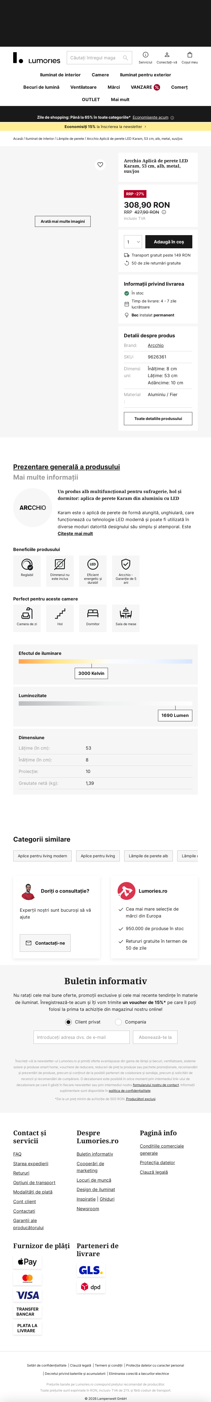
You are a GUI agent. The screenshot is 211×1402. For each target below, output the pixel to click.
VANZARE (145, 53)
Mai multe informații (45, 443)
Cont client (24, 1191)
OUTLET (91, 65)
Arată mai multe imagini (63, 186)
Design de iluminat (96, 1179)
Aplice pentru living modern (42, 821)
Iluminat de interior (40, 104)
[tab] (66, 432)
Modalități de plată (32, 1181)
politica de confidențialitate (130, 1080)
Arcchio (156, 311)
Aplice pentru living (98, 821)
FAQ (17, 1143)
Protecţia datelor (157, 1152)
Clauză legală (154, 1162)
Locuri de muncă (94, 1170)
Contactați (24, 1200)
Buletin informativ (95, 1143)
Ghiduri (107, 1189)
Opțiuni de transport (34, 1172)
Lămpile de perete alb (148, 821)
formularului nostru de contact (156, 1074)
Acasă (18, 104)
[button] (100, 130)
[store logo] (36, 23)
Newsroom (88, 1198)
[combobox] (99, 23)
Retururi (21, 1162)
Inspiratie (86, 1189)
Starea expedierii (30, 1153)
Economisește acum (150, 82)
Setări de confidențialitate (46, 1355)
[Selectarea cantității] (133, 207)
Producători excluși (141, 1088)
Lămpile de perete (70, 104)
